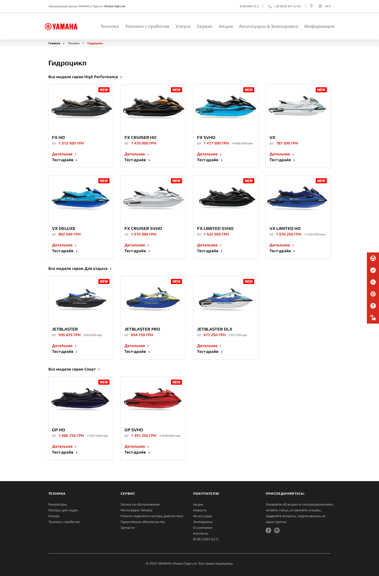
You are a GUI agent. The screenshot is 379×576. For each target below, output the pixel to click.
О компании (202, 528)
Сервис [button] (205, 26)
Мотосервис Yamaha (136, 510)
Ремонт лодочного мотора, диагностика (152, 516)
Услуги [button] (183, 26)
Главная (54, 43)
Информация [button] (319, 26)
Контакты (200, 533)
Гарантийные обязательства (143, 522)
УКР (328, 6)
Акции (226, 26)
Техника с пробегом (147, 26)
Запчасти (128, 528)
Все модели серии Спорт (72, 369)
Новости (199, 510)
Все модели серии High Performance (83, 77)
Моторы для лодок (63, 510)
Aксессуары (202, 516)
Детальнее (62, 154)
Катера (53, 516)
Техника (110, 26)
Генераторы (57, 504)
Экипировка (202, 522)
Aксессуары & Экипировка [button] (268, 26)
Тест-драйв (63, 160)
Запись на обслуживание (140, 504)
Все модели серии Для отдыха (78, 268)
